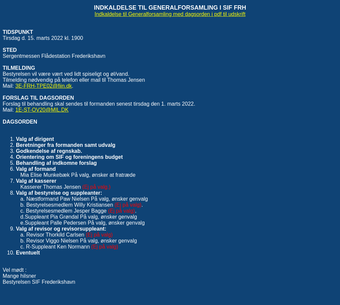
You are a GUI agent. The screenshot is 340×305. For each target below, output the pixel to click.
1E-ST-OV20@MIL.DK (41, 110)
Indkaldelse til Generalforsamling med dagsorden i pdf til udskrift (170, 14)
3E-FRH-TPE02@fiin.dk (43, 86)
